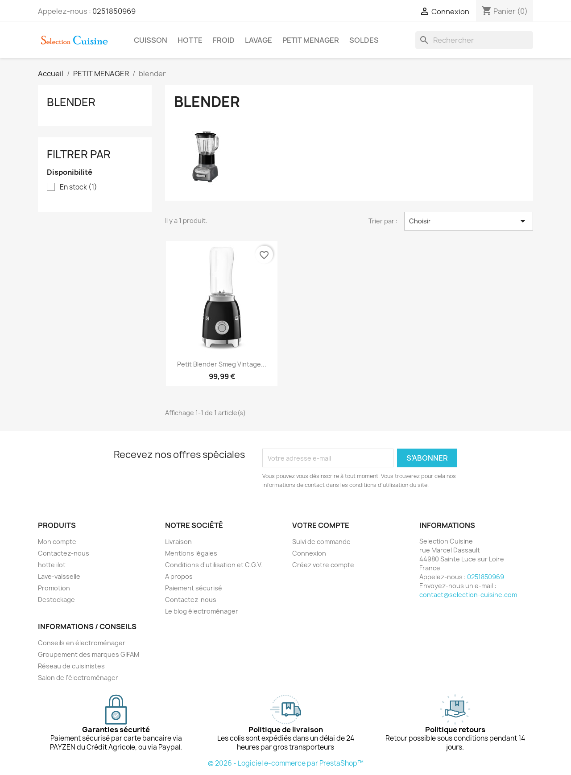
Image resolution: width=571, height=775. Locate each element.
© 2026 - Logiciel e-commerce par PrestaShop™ (286, 763)
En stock (78, 187)
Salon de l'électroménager (78, 677)
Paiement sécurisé (193, 588)
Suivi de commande (321, 541)
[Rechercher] (474, 40)
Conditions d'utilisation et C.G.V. (214, 565)
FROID (224, 40)
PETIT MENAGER (310, 40)
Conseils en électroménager (81, 643)
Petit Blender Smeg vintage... (221, 364)
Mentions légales (191, 553)
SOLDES (364, 40)
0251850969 (114, 11)
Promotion (54, 588)
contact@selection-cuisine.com (468, 594)
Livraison (178, 541)
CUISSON (150, 40)
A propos (179, 576)
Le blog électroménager (201, 611)
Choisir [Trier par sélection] (468, 221)
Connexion (309, 553)
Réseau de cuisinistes (71, 666)
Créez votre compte (323, 565)
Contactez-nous (63, 553)
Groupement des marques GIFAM (88, 654)
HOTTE (190, 40)
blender (71, 102)
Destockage (56, 599)
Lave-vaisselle (59, 576)
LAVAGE (258, 40)
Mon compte (57, 541)
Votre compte (320, 525)
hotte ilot (52, 565)
